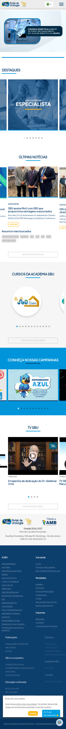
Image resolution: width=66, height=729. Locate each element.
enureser (24, 237)
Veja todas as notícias (33, 254)
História (20, 568)
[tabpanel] (33, 105)
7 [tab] (41, 138)
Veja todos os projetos (33, 340)
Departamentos (23, 603)
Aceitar (33, 713)
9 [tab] (40, 326)
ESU (17, 599)
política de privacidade (26, 704)
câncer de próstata (10, 237)
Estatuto (20, 617)
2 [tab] (27, 138)
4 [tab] (33, 138)
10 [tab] (43, 326)
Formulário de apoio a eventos (27, 629)
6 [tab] (38, 138)
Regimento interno (25, 614)
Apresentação (23, 564)
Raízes (19, 575)
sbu (32, 237)
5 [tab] (36, 138)
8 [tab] (37, 326)
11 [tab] (46, 326)
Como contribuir (24, 582)
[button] (49, 4)
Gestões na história (26, 571)
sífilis (49, 237)
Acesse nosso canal (33, 506)
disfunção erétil (9, 241)
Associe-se (21, 585)
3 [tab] (30, 138)
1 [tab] (24, 138)
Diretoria (20, 589)
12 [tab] (49, 326)
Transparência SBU (25, 621)
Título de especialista (26, 610)
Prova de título (23, 578)
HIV (37, 237)
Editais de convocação (27, 624)
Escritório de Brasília (26, 596)
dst (42, 237)
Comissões (21, 607)
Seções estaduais (24, 592)
